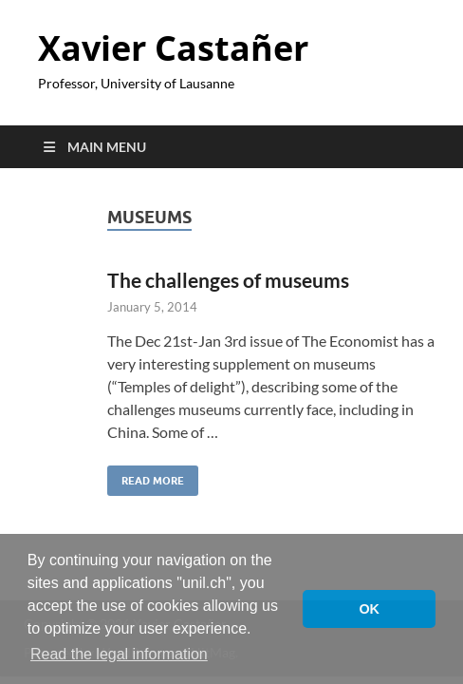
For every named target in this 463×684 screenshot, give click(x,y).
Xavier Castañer (173, 48)
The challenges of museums (228, 280)
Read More (145, 476)
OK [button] (369, 609)
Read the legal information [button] (119, 654)
